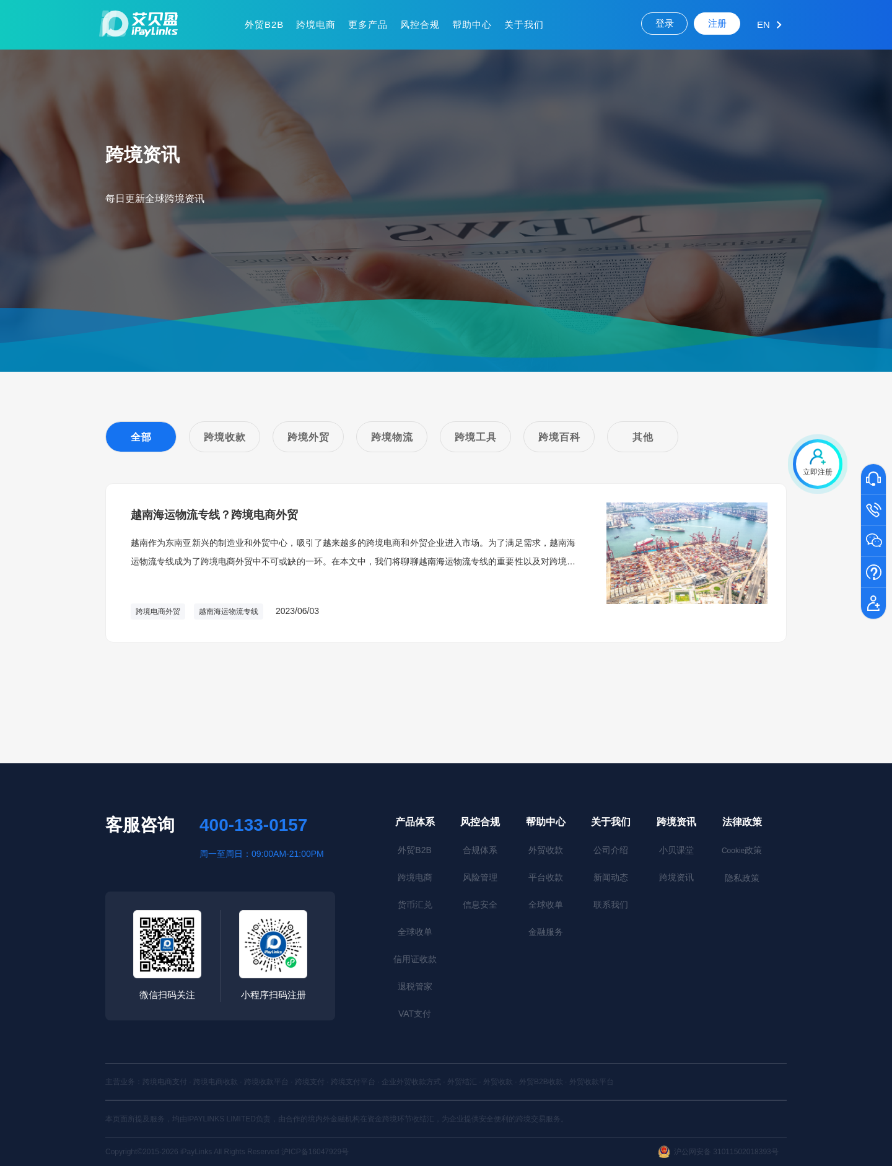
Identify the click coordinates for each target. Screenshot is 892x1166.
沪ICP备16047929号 (315, 1151)
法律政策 (742, 822)
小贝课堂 (676, 850)
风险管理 (480, 877)
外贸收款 (545, 850)
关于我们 (524, 24)
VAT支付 (414, 1014)
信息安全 (480, 905)
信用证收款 (415, 959)
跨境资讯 (676, 822)
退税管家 (415, 986)
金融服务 (545, 932)
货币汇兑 (415, 905)
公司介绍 (610, 850)
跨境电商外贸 (158, 611)
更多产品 (368, 24)
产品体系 (415, 822)
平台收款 (545, 877)
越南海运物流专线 (228, 611)
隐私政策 (742, 878)
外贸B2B (264, 24)
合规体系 (480, 850)
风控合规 (420, 24)
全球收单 (415, 932)
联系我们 (610, 905)
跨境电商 (316, 24)
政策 (742, 850)
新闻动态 (610, 877)
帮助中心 (472, 24)
